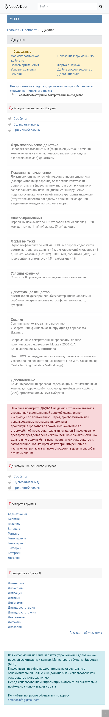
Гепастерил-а (17, 538)
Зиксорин (14, 548)
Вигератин (15, 528)
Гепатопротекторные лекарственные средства (50, 95)
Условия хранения (23, 69)
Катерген (14, 553)
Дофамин (14, 622)
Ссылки (16, 74)
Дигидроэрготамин (21, 607)
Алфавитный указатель (86, 632)
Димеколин (16, 583)
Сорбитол (18, 118)
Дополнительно (68, 74)
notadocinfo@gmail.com (23, 700)
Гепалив (13, 533)
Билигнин (14, 519)
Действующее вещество (74, 69)
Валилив (14, 524)
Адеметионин (17, 514)
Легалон (14, 558)
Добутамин (16, 603)
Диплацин (15, 593)
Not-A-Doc (15, 6)
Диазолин (15, 627)
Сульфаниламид (23, 124)
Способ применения (25, 65)
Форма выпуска (68, 65)
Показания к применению (75, 56)
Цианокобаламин (24, 130)
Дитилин (14, 598)
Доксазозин (16, 617)
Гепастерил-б (17, 543)
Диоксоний (16, 588)
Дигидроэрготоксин (22, 612)
